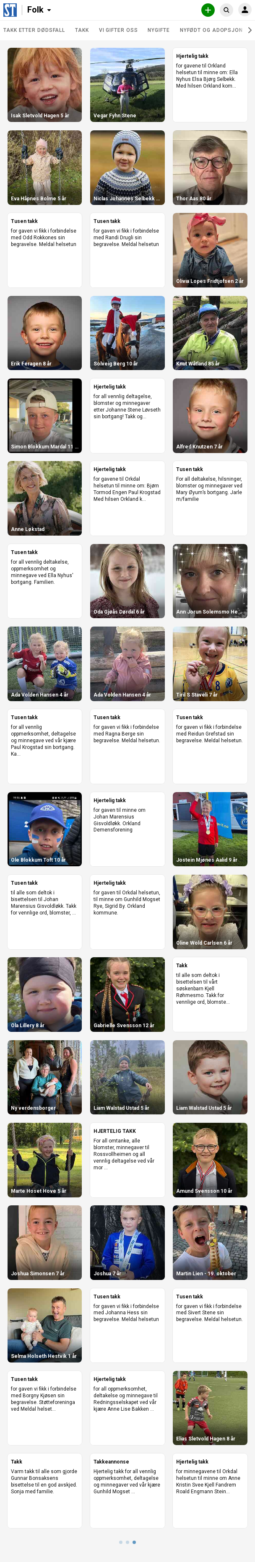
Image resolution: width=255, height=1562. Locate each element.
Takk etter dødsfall (34, 30)
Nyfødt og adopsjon (211, 30)
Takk (82, 30)
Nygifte (158, 30)
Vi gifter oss (118, 30)
